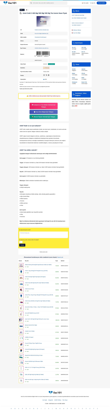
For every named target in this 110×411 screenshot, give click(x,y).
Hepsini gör (60, 257)
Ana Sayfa (44, 400)
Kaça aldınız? (51, 64)
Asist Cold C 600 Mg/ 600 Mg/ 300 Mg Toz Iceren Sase (37, 319)
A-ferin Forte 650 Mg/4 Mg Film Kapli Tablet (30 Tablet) (37, 282)
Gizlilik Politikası (57, 400)
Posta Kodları (101, 3)
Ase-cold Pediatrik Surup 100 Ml (32, 313)
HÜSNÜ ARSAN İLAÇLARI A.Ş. (42, 48)
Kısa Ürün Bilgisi (76, 32)
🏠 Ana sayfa (85, 3)
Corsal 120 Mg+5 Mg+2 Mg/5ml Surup (33, 343)
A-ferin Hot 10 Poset (29, 288)
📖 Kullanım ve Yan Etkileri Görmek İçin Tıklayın (43, 106)
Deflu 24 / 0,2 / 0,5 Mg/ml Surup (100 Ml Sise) (35, 367)
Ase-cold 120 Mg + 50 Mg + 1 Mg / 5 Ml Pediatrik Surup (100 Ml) (39, 307)
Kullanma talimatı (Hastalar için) (42, 29)
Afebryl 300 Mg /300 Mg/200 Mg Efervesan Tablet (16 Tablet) (38, 264)
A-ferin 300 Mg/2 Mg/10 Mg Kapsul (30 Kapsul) (35, 276)
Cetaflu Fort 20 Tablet (29, 331)
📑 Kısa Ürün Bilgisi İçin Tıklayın (43, 112)
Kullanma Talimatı (76, 30)
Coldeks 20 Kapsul (29, 337)
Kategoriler (50, 400)
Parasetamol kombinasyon (40, 37)
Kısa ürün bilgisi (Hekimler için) (41, 33)
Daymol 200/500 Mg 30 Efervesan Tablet (34, 361)
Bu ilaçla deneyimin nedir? (25, 229)
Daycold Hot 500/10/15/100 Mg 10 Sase (33, 355)
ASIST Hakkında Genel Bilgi (78, 15)
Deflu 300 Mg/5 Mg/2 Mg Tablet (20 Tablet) (34, 374)
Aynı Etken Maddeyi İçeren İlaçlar (79, 18)
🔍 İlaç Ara (92, 3)
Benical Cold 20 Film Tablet (31, 325)
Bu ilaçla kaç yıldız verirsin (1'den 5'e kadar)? (29, 239)
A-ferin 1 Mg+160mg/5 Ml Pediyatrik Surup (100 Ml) (36, 270)
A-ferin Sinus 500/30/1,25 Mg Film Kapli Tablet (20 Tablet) (37, 300)
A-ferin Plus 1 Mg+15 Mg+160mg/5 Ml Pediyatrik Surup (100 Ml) (39, 294)
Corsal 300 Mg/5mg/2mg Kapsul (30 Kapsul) (34, 349)
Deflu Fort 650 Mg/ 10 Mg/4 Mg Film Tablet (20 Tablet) (37, 379)
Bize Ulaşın (65, 400)
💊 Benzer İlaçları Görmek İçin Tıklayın (43, 117)
